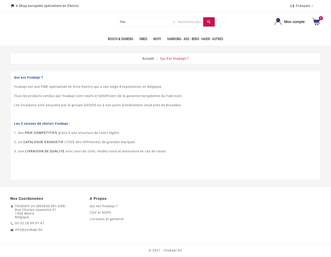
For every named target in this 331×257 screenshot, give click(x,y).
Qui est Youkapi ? (104, 206)
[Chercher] (189, 22)
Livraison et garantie (107, 219)
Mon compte (294, 22)
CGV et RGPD (100, 212)
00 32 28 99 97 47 (29, 223)
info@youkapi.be (29, 229)
